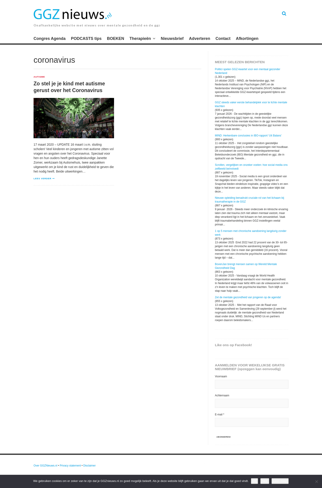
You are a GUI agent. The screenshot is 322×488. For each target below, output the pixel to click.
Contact (223, 38)
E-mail (219, 414)
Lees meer (280, 481)
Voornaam (221, 376)
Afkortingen (247, 38)
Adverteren (199, 38)
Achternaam (222, 395)
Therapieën (140, 38)
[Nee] (316, 481)
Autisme (39, 77)
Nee (264, 481)
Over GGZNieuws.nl (45, 465)
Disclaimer (89, 465)
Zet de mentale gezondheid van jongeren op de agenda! (248, 297)
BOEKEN (115, 38)
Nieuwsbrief (172, 38)
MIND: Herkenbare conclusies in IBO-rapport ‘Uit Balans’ (248, 135)
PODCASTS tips (86, 38)
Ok (254, 481)
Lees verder (42, 178)
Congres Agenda (50, 38)
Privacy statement (70, 465)
